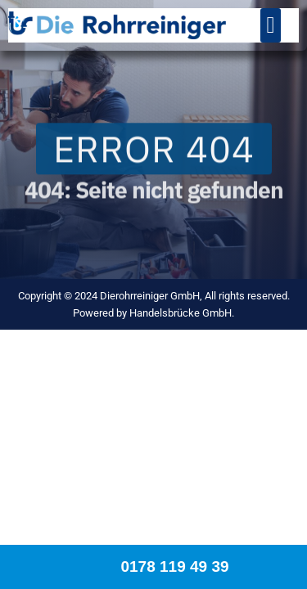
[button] (270, 25)
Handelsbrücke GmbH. (181, 313)
